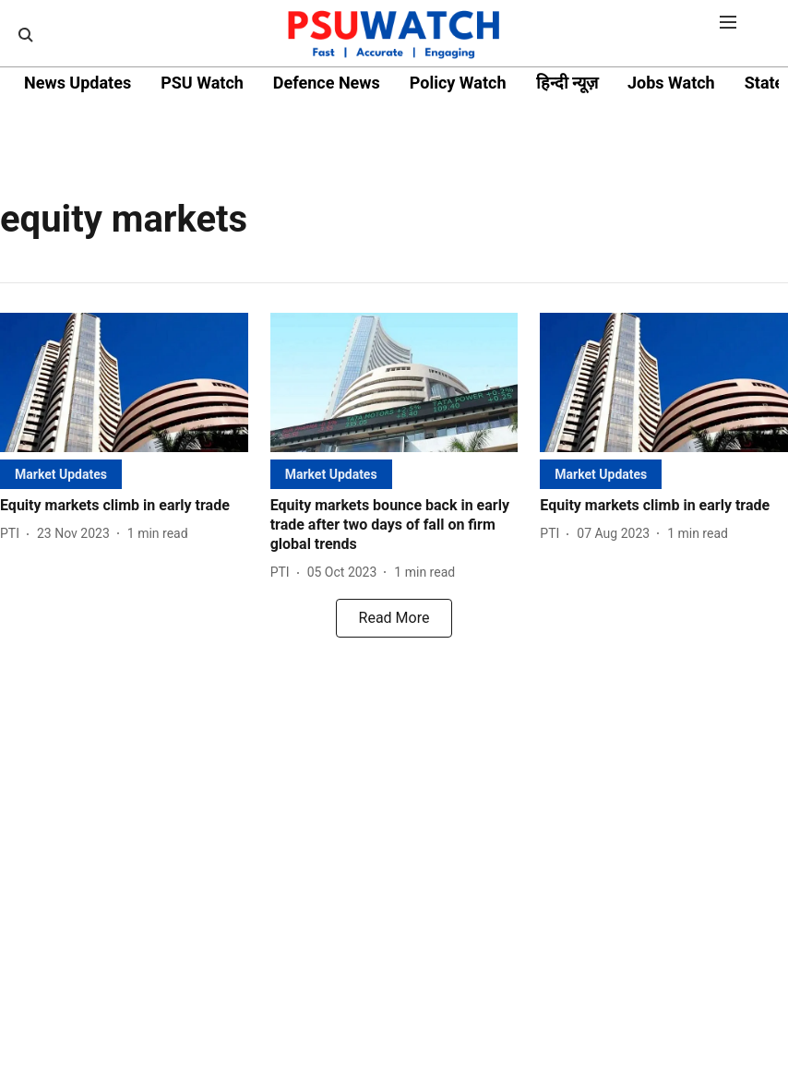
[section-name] (61, 474)
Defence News (326, 82)
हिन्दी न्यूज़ (567, 82)
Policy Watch (458, 82)
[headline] (124, 506)
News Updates (77, 82)
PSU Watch (202, 82)
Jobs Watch (671, 82)
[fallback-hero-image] (124, 382)
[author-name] (13, 533)
